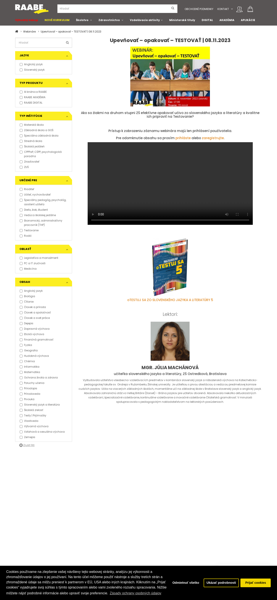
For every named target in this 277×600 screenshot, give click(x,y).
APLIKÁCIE (248, 20)
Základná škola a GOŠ (36, 130)
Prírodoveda (30, 394)
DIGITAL (207, 20)
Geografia (29, 350)
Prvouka (27, 399)
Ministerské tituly (182, 20)
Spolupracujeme (111, 545)
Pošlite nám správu (112, 550)
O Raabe (147, 537)
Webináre (29, 31)
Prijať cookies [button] (255, 583)
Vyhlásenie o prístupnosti (31, 554)
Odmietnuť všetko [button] (185, 583)
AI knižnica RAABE (33, 92)
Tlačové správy (67, 541)
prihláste (183, 138)
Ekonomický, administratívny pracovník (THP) (41, 223)
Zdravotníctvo (109, 20)
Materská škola (32, 125)
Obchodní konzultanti (29, 563)
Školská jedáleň (32, 146)
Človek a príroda (33, 307)
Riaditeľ (27, 189)
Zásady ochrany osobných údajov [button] (135, 593)
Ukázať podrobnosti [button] (221, 583)
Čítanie (27, 301)
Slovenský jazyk (32, 70)
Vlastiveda (29, 421)
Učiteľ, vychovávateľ (35, 194)
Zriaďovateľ (29, 161)
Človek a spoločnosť (35, 312)
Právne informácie (27, 550)
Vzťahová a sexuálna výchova (42, 432)
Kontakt (223, 9)
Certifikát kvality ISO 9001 (158, 550)
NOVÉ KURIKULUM (57, 20)
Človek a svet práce (35, 318)
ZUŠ (24, 167)
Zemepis (27, 437)
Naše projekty (108, 541)
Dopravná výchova (35, 329)
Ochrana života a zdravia (39, 377)
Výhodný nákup (26, 20)
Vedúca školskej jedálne (38, 215)
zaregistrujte (213, 138)
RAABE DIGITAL (31, 102)
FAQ (17, 537)
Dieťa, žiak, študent (34, 210)
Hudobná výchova (34, 356)
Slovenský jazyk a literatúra (40, 404)
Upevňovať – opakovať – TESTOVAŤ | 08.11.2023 (71, 31)
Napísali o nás (67, 545)
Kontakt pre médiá (69, 537)
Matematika (30, 372)
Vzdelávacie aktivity (145, 20)
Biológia (27, 296)
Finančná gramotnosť (36, 339)
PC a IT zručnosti (32, 263)
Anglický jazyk (31, 64)
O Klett (146, 541)
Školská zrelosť (31, 410)
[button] (232, 9)
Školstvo (82, 20)
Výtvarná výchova (34, 426)
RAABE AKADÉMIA (32, 97)
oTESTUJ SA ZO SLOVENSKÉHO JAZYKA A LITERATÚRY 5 (170, 300)
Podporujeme (108, 537)
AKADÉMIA (226, 20)
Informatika (29, 366)
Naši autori (149, 545)
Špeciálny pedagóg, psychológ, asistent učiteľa (43, 202)
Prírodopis (28, 388)
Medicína (28, 269)
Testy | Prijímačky (33, 415)
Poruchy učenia (32, 383)
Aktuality (63, 550)
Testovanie (29, 230)
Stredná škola (31, 141)
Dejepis (26, 323)
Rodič (26, 236)
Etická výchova (32, 334)
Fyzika (26, 345)
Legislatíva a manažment (39, 258)
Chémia (27, 361)
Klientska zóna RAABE (156, 554)
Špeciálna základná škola (39, 135)
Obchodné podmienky (199, 9)
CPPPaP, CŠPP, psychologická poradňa (41, 154)
